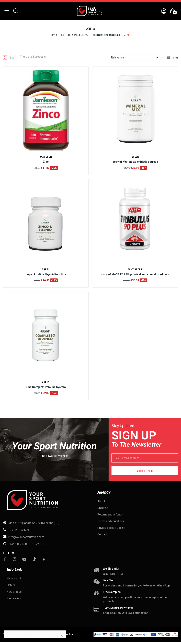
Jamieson (45, 157)
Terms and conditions (110, 521)
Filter (174, 57)
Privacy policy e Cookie (111, 527)
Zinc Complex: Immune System (46, 387)
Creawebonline (64, 634)
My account (14, 578)
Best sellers (14, 598)
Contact (102, 534)
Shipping (102, 507)
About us (103, 501)
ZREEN (135, 157)
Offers (11, 585)
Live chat (108, 580)
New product (14, 591)
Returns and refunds (110, 514)
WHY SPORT (135, 269)
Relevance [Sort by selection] (135, 57)
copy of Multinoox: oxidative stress (135, 161)
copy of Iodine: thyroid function (46, 274)
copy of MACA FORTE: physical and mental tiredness (135, 274)
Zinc (46, 161)
